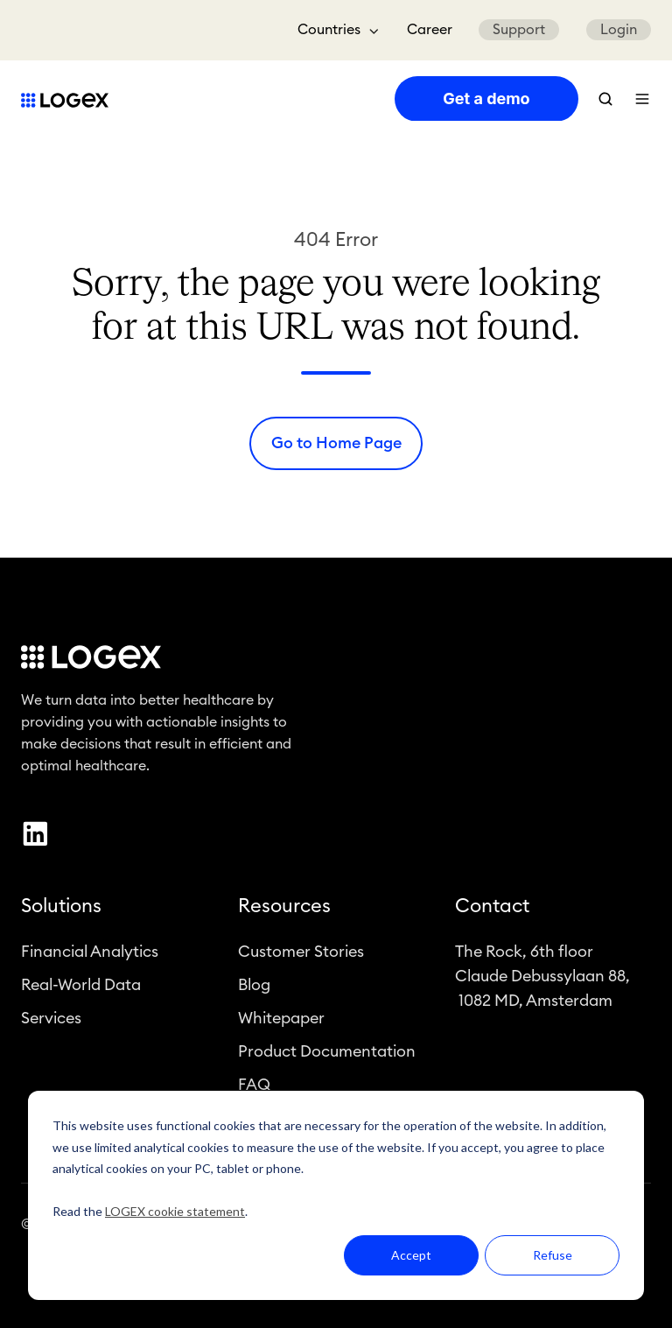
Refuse (552, 1254)
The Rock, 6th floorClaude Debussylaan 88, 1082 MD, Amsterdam (542, 976)
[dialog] (336, 1195)
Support (519, 30)
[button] (605, 99)
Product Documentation (327, 1052)
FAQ (254, 1085)
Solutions (61, 907)
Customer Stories (301, 951)
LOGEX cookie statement (175, 1211)
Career (429, 30)
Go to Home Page (336, 443)
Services (51, 1018)
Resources (284, 907)
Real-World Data (81, 985)
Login (618, 30)
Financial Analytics (89, 951)
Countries (329, 30)
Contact (492, 907)
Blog (254, 985)
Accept (411, 1254)
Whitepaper (281, 1018)
